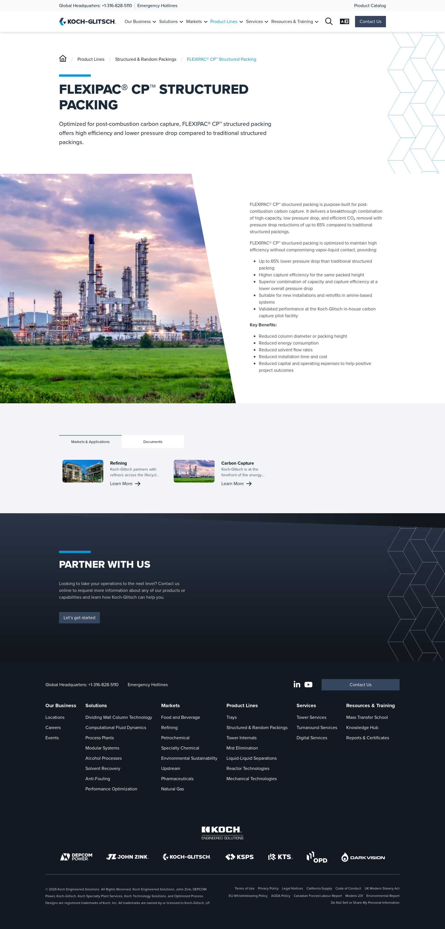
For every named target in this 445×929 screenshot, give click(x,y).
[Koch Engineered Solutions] (222, 833)
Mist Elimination (242, 748)
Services (306, 705)
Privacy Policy (268, 888)
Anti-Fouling (97, 778)
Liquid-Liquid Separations (251, 758)
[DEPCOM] (76, 857)
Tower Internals (241, 737)
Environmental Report (383, 895)
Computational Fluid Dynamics (115, 727)
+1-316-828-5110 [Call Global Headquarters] (117, 5)
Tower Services (311, 717)
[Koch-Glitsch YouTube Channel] (308, 684)
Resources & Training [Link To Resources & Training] (292, 21)
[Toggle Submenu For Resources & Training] (316, 21)
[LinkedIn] (297, 684)
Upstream (170, 768)
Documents (152, 441)
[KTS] (280, 857)
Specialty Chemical (180, 748)
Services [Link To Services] (254, 21)
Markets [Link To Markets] (194, 21)
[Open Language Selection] (345, 22)
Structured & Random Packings (145, 59)
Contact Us (370, 21)
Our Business (60, 705)
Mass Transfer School (367, 717)
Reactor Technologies (247, 768)
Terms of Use (245, 888)
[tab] (90, 441)
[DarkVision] (363, 857)
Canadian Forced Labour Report (318, 895)
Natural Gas (172, 789)
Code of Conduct (348, 888)
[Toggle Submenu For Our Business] (154, 21)
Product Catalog (370, 5)
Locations (54, 717)
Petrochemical (175, 737)
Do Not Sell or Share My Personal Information (365, 903)
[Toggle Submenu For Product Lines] (241, 21)
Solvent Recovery (102, 768)
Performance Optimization (111, 789)
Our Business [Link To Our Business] (138, 21)
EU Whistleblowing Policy (248, 895)
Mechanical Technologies (251, 778)
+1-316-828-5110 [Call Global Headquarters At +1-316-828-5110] (103, 684)
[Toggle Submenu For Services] (266, 21)
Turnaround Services (317, 727)
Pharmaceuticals (177, 778)
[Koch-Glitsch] (63, 59)
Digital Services (312, 737)
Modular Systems (102, 748)
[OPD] (317, 857)
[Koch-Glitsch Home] (89, 22)
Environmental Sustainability (189, 758)
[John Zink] (127, 857)
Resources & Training (370, 705)
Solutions (96, 705)
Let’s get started (79, 617)
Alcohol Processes (103, 758)
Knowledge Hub (362, 727)
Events (52, 737)
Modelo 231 (354, 895)
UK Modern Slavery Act (382, 888)
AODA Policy (280, 895)
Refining (169, 727)
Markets (170, 705)
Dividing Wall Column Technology (118, 717)
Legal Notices (292, 888)
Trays (231, 717)
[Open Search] (329, 22)
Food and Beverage (180, 717)
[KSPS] (240, 857)
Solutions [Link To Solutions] (168, 21)
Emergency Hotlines (157, 5)
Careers (53, 727)
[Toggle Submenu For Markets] (205, 21)
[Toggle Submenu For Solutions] (181, 21)
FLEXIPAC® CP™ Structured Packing (221, 59)
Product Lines (90, 59)
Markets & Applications (90, 441)
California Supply (319, 888)
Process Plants (99, 737)
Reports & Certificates (367, 737)
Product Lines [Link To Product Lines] (223, 21)
